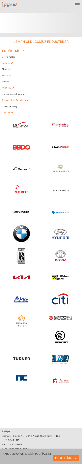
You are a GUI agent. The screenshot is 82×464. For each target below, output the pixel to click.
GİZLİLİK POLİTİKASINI (38, 453)
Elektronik (6, 69)
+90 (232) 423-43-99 (12, 444)
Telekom (6, 112)
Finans (5, 75)
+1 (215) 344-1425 (10, 440)
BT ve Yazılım (8, 57)
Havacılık (6, 82)
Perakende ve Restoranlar (14, 94)
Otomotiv (6, 88)
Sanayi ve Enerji (9, 106)
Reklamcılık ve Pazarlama (14, 100)
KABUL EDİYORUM (66, 458)
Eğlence (6, 63)
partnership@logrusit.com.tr (15, 449)
